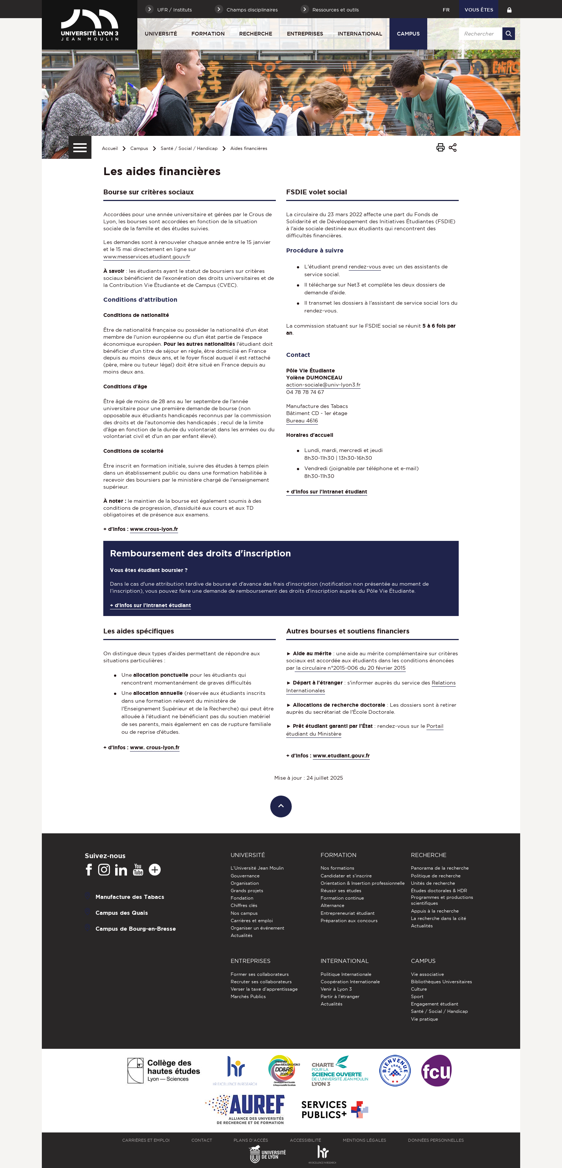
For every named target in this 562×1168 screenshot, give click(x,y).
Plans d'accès (251, 1140)
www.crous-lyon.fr (154, 529)
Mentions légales (364, 1140)
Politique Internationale (346, 974)
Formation (208, 34)
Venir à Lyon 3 (336, 989)
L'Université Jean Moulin (257, 868)
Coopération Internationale (350, 981)
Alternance (332, 905)
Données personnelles (436, 1140)
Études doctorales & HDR (439, 890)
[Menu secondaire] (79, 147)
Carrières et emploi (252, 920)
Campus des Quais (122, 913)
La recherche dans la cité (438, 918)
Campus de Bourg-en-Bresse (136, 929)
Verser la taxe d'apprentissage (264, 989)
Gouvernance (245, 875)
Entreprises (305, 34)
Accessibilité (305, 1140)
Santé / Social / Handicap (189, 148)
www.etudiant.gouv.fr (341, 756)
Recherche (255, 34)
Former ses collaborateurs (260, 974)
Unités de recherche (433, 883)
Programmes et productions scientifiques (442, 900)
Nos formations (337, 868)
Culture (419, 989)
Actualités (241, 935)
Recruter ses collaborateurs (261, 981)
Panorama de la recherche (440, 868)
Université (161, 34)
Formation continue (342, 898)
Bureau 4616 (302, 421)
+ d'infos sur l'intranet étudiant (326, 492)
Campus (408, 34)
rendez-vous (365, 267)
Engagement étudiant (434, 1003)
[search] (485, 33)
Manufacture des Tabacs (130, 897)
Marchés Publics (248, 996)
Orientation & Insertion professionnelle (363, 883)
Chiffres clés (244, 905)
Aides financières (248, 148)
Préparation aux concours (349, 920)
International (360, 34)
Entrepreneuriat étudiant (348, 913)
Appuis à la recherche (435, 910)
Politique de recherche (436, 875)
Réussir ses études (341, 890)
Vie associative (427, 974)
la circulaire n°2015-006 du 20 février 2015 (350, 668)
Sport (417, 996)
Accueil (110, 148)
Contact (201, 1140)
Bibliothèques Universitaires (441, 981)
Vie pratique (424, 1019)
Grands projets (247, 890)
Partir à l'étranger (340, 996)
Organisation (245, 883)
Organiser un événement (257, 928)
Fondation (242, 898)
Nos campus (244, 913)
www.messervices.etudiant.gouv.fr (146, 257)
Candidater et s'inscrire (346, 875)
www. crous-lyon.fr (155, 747)
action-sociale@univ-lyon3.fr (323, 385)
